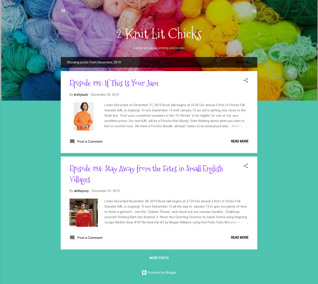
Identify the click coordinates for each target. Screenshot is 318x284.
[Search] (254, 12)
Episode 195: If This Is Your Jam (114, 83)
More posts (159, 258)
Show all (243, 62)
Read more (239, 141)
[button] (245, 81)
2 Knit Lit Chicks (159, 33)
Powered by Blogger (159, 273)
